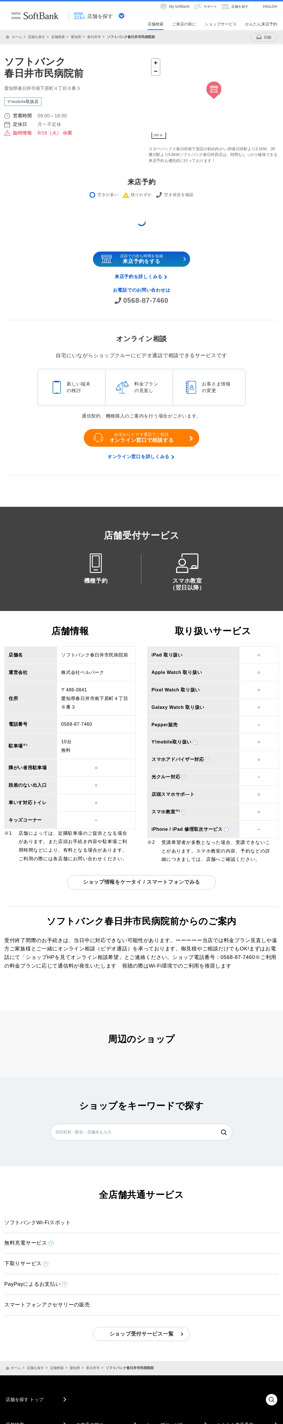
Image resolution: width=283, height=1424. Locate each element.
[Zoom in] (156, 63)
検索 (224, 1132)
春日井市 (94, 36)
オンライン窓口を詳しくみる (138, 456)
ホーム (17, 36)
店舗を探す (36, 36)
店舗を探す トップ (24, 1399)
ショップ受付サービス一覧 (141, 1334)
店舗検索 (58, 36)
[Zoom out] (156, 71)
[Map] (214, 99)
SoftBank (35, 15)
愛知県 (76, 36)
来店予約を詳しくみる (138, 276)
